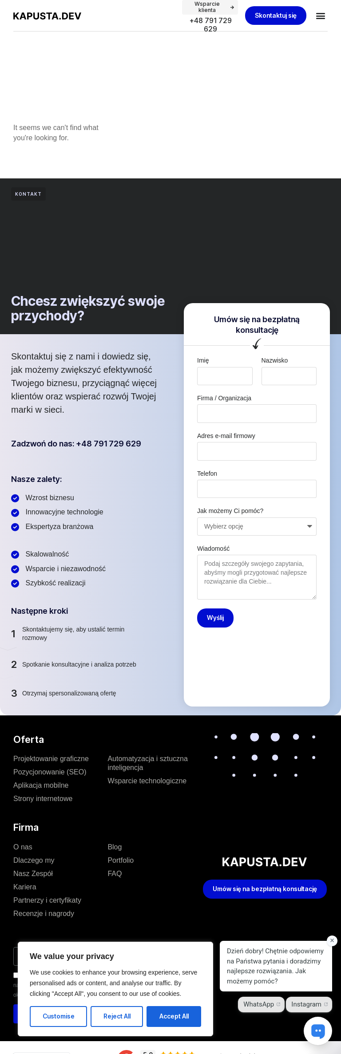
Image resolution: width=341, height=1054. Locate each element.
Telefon (207, 473)
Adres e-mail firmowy (226, 435)
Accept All (174, 1016)
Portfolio (120, 860)
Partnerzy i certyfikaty (47, 900)
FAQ (114, 873)
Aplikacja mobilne (41, 785)
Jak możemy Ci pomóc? (230, 510)
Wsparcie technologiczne (146, 781)
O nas (22, 847)
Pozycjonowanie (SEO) (50, 772)
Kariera (24, 887)
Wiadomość (213, 548)
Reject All (117, 1016)
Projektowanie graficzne (51, 758)
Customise (59, 1016)
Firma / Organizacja (224, 398)
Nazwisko (275, 360)
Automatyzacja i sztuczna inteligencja (147, 763)
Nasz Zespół (33, 873)
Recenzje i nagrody (43, 913)
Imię (203, 360)
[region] (115, 989)
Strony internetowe (42, 798)
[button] (320, 15)
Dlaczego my (33, 860)
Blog (114, 847)
